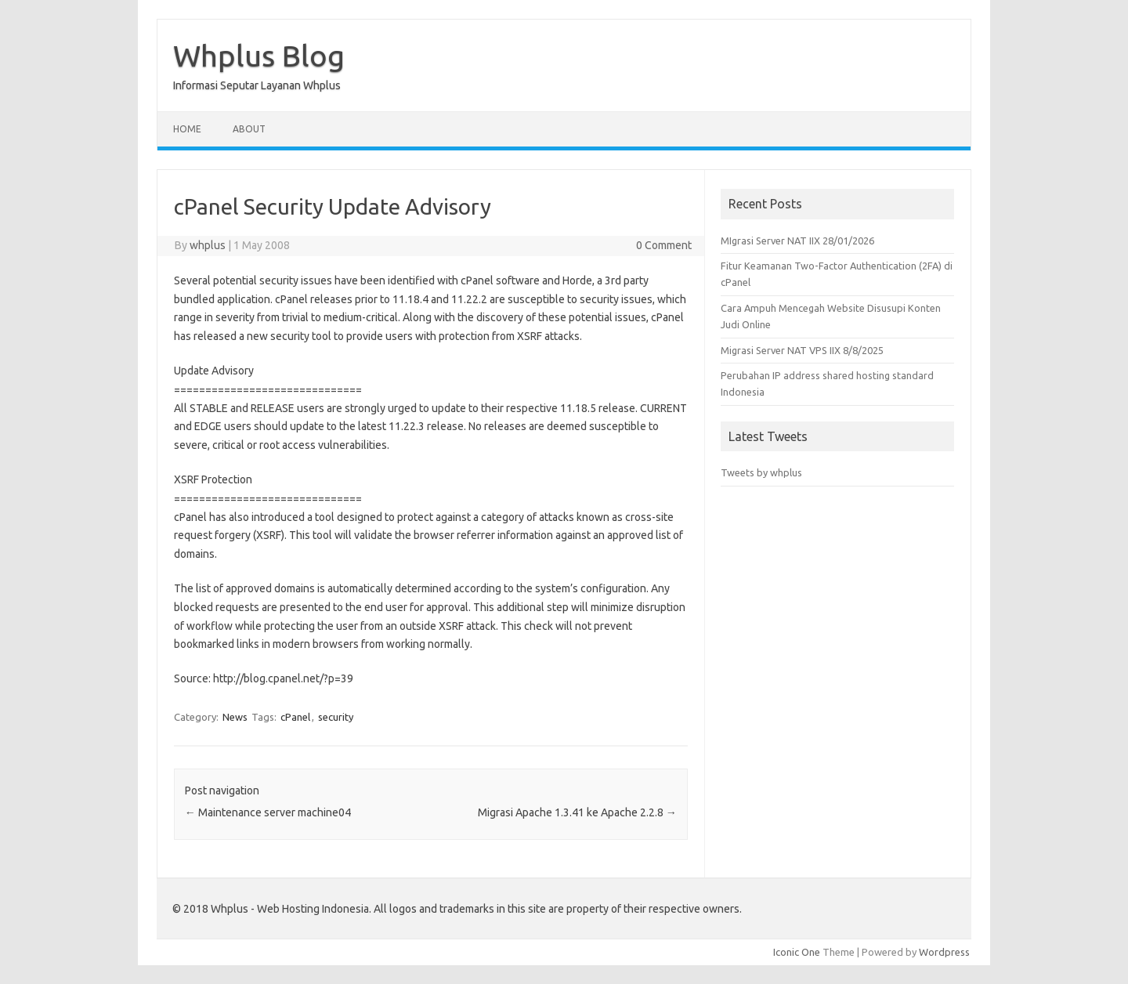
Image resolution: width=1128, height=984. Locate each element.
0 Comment (664, 245)
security (335, 716)
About (249, 129)
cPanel (295, 716)
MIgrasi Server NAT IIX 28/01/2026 (797, 240)
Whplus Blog (259, 55)
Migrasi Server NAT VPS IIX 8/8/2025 (802, 350)
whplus (208, 245)
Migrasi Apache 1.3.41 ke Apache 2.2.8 (577, 812)
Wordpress (944, 951)
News (235, 716)
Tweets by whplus (761, 472)
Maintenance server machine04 (268, 812)
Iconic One (796, 951)
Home (187, 129)
